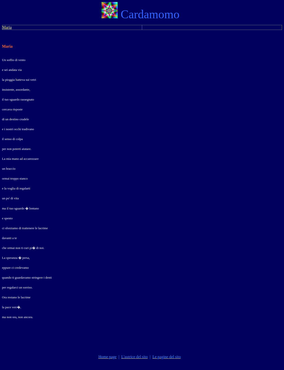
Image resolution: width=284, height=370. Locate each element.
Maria (7, 27)
